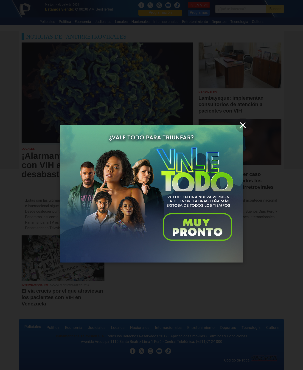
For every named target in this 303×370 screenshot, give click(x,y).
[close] (243, 125)
